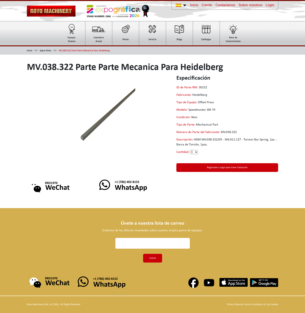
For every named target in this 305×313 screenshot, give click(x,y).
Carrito (207, 5)
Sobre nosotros (250, 5)
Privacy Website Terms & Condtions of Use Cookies (252, 304)
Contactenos (225, 5)
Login (270, 5)
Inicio (194, 5)
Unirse (152, 258)
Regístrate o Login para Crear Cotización (227, 167)
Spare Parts (45, 50)
